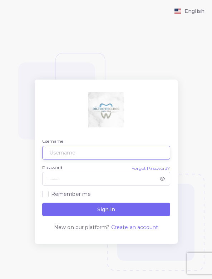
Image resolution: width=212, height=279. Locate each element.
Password (52, 167)
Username (53, 141)
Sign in (106, 209)
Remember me (71, 194)
